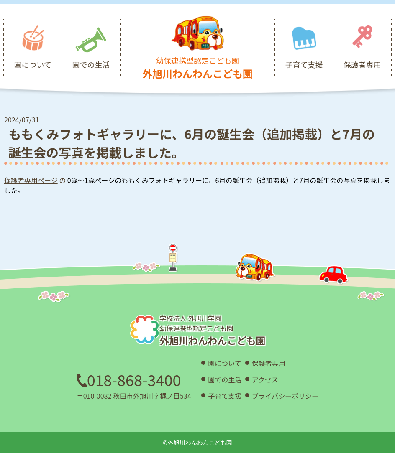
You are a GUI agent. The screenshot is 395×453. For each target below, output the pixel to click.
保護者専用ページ (31, 180)
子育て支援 (224, 396)
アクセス (265, 379)
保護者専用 (268, 363)
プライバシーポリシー (285, 396)
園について (224, 363)
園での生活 (224, 379)
